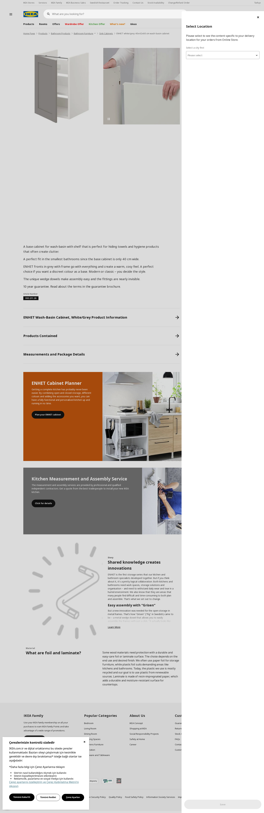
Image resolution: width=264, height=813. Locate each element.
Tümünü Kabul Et (21, 797)
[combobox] (224, 44)
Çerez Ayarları (73, 797)
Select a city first (198, 36)
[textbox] (224, 44)
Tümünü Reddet (48, 797)
